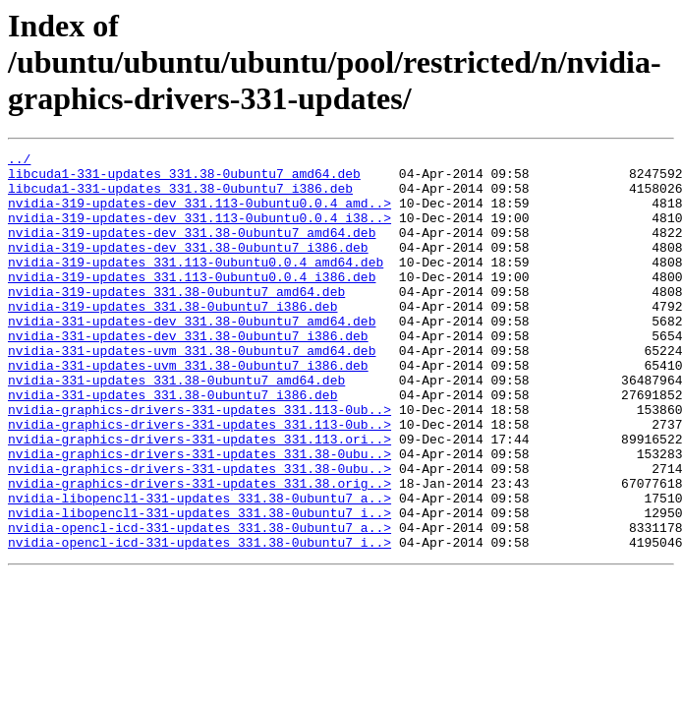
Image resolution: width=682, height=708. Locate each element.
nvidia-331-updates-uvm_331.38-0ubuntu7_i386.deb (188, 409)
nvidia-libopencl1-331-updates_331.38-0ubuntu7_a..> (199, 568)
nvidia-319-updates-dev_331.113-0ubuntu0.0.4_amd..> (199, 214)
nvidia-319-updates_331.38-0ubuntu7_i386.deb (172, 338)
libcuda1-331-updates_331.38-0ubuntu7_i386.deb (180, 197)
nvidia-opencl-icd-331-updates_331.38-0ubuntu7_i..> (199, 621)
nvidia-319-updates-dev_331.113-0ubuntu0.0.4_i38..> (199, 232)
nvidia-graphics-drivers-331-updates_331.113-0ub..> (199, 462)
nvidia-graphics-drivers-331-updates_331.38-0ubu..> (199, 515)
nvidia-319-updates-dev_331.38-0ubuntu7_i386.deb (188, 267)
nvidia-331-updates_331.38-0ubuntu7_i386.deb (172, 444)
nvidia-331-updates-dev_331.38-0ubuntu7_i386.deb (188, 374)
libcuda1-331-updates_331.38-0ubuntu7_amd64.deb (184, 179)
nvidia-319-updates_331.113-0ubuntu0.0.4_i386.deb (191, 303)
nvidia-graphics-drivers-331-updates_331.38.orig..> (199, 551)
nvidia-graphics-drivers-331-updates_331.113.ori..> (199, 497)
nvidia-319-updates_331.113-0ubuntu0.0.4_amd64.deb (195, 285)
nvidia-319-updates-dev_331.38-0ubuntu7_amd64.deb (191, 250)
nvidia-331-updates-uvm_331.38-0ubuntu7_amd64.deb (191, 391)
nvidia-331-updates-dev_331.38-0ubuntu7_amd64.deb (191, 356)
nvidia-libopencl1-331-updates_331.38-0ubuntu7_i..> (199, 586)
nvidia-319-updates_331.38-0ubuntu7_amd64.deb (176, 320)
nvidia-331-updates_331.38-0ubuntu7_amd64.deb (176, 427)
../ (19, 161)
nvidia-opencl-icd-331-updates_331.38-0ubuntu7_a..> (199, 604)
